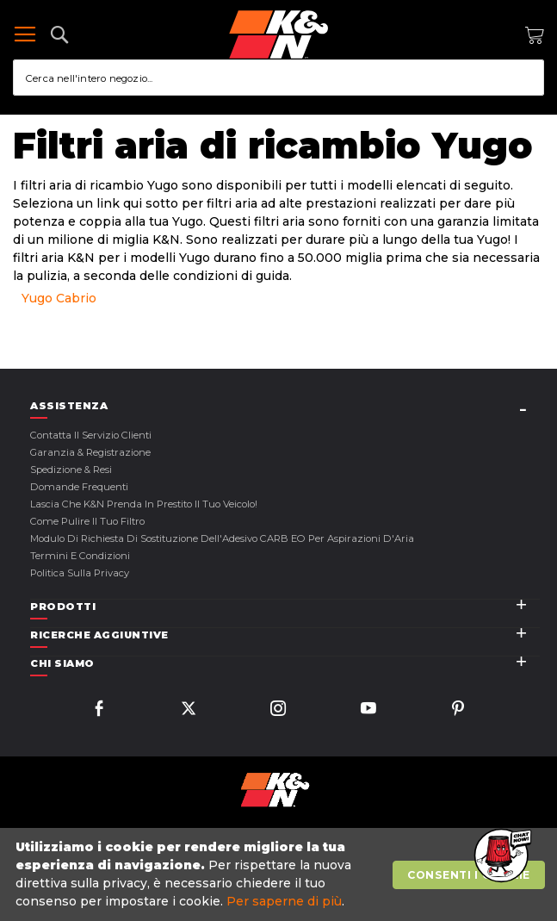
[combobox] (278, 77)
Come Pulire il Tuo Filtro (87, 521)
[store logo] (278, 34)
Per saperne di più (284, 901)
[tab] (285, 406)
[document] (280, 874)
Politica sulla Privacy (79, 573)
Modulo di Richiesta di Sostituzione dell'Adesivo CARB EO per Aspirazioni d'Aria (222, 538)
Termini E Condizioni (80, 556)
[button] (501, 856)
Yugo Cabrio (59, 298)
